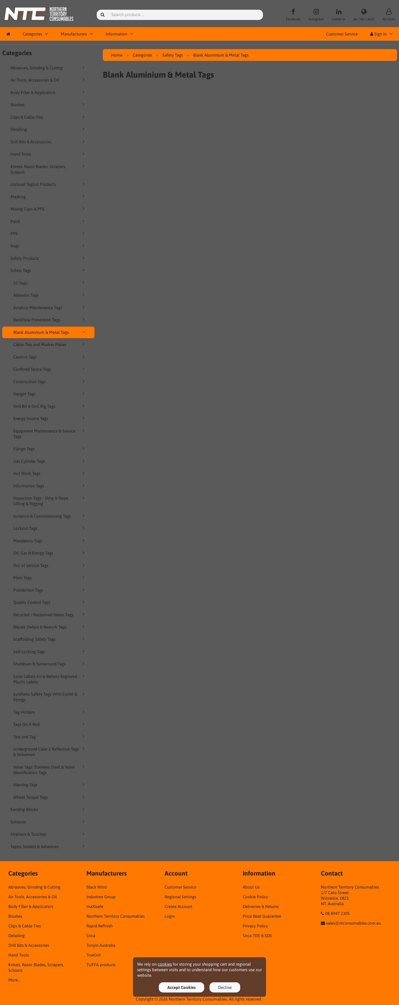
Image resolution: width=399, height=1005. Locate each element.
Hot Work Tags (49, 473)
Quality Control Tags (49, 602)
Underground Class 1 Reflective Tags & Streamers (49, 751)
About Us (251, 887)
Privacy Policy (255, 925)
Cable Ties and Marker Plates (49, 344)
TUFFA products (101, 964)
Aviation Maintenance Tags (49, 307)
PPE (48, 233)
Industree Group (101, 896)
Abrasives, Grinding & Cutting (48, 67)
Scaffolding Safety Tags (49, 639)
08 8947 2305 (337, 913)
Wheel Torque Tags (49, 797)
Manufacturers (74, 34)
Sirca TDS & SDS (257, 935)
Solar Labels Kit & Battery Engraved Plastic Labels (49, 679)
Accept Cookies (181, 987)
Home (116, 55)
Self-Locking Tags (49, 651)
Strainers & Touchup (48, 833)
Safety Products (48, 258)
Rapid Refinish (99, 925)
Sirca (90, 935)
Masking (48, 196)
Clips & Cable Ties (48, 117)
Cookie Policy (255, 896)
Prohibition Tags (49, 589)
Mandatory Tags (49, 540)
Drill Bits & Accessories (48, 141)
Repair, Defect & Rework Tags (49, 626)
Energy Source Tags (49, 418)
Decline (225, 987)
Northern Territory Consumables (115, 916)
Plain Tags (49, 577)
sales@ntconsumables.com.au (353, 923)
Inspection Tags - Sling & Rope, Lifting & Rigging (49, 500)
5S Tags (49, 282)
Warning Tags (49, 784)
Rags (48, 245)
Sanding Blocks (48, 809)
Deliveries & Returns (261, 906)
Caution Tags (49, 356)
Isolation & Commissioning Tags (49, 515)
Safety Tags (48, 270)
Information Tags (49, 485)
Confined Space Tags (49, 369)
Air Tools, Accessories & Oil (48, 79)
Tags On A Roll (49, 724)
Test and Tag (49, 736)
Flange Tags (49, 448)
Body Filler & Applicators (48, 92)
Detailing (48, 129)
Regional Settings (180, 896)
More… (14, 980)
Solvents (48, 821)
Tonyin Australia (100, 945)
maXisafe (94, 906)
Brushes (48, 104)
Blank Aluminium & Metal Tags (49, 332)
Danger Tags (49, 393)
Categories (32, 34)
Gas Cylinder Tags (49, 461)
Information (116, 34)
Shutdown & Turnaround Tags (49, 663)
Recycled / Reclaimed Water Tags (49, 614)
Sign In (378, 34)
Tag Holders (49, 711)
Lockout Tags (49, 528)
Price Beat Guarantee (262, 916)
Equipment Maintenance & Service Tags (49, 433)
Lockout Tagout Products (48, 184)
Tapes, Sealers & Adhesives (48, 846)
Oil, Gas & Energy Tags (49, 552)
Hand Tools (48, 153)
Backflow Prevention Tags (49, 319)
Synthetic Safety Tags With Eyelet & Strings (49, 696)
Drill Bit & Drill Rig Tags (49, 406)
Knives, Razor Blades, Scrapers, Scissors (48, 169)
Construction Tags (49, 381)
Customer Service (342, 34)
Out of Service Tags (49, 565)
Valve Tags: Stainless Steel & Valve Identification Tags (49, 769)
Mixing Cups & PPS (48, 208)
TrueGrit (93, 955)
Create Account (178, 906)
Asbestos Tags (49, 294)
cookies (165, 964)
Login (170, 916)
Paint (48, 221)
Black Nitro (96, 887)
